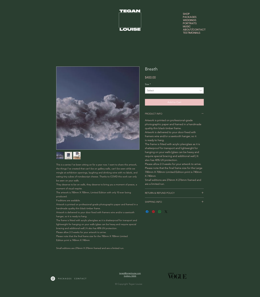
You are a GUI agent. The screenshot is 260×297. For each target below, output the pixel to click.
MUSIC (187, 26)
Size (148, 84)
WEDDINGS (189, 20)
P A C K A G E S (64, 278)
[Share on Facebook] (147, 212)
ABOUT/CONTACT (192, 29)
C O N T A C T (80, 278)
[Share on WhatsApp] (160, 212)
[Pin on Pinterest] (153, 212)
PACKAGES (189, 17)
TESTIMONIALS (191, 32)
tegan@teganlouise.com (130, 273)
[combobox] (174, 90)
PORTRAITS (190, 23)
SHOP (186, 13)
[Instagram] (53, 278)
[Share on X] (166, 212)
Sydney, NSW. (130, 276)
